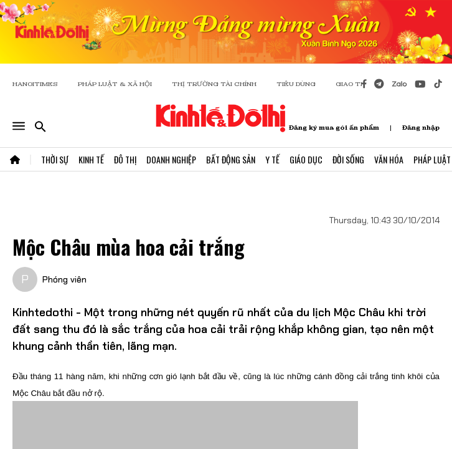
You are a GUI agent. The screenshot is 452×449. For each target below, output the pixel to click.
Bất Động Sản (230, 159)
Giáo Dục (306, 159)
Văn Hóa (388, 159)
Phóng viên (64, 279)
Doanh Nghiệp (171, 159)
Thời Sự (54, 159)
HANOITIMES (35, 84)
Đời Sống (348, 159)
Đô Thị (125, 159)
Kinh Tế (91, 159)
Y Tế (272, 159)
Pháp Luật (432, 159)
